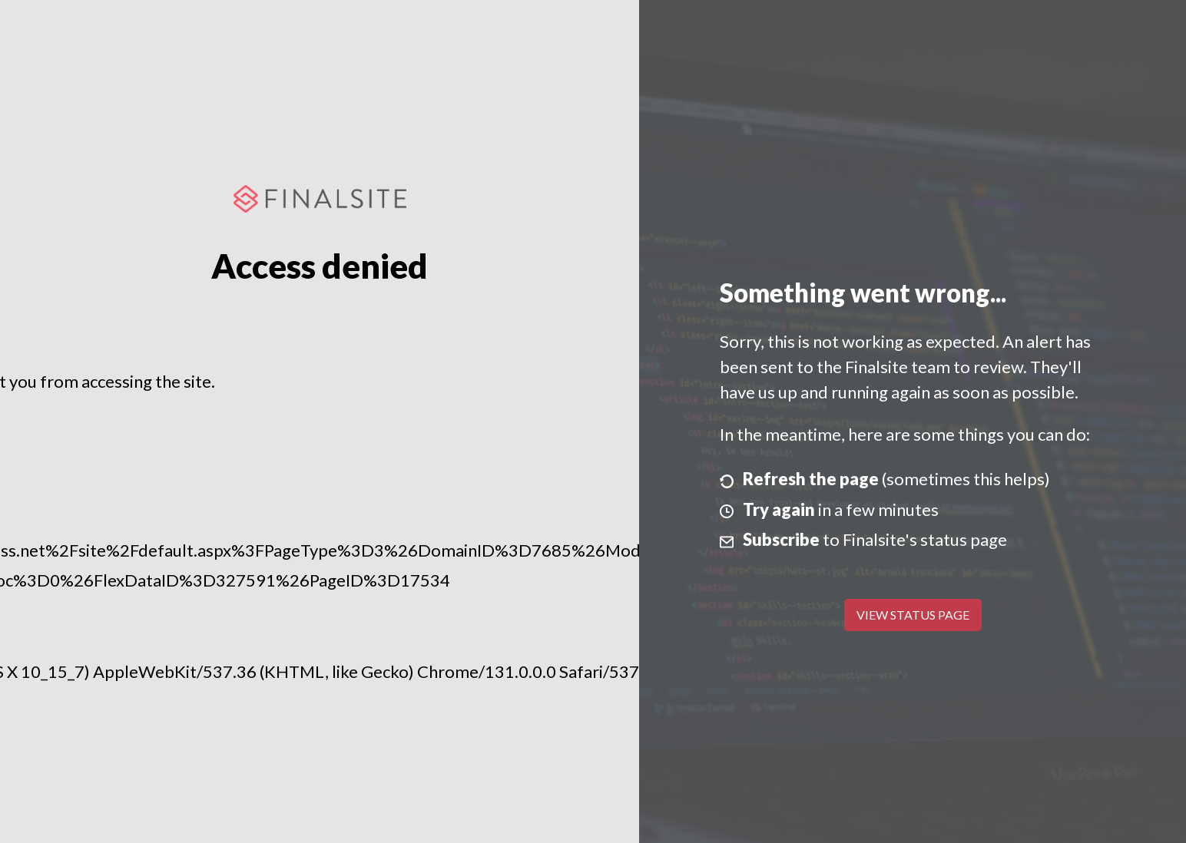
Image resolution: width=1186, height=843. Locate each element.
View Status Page (912, 614)
